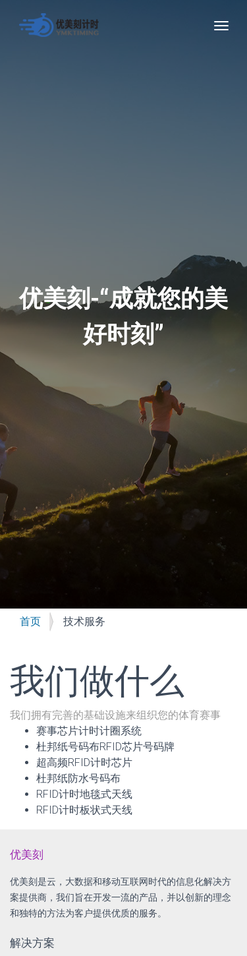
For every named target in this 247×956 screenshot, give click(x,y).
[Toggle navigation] (221, 26)
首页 (30, 621)
